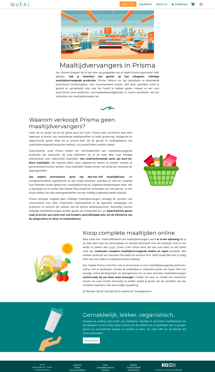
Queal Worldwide (133, 367)
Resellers (105, 370)
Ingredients (145, 4)
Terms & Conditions (77, 370)
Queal (112, 247)
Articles (77, 367)
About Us (161, 4)
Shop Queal (91, 340)
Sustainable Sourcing (105, 367)
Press (105, 364)
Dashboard (180, 4)
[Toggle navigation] (201, 4)
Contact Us (77, 364)
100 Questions (134, 370)
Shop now (128, 4)
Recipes (133, 364)
